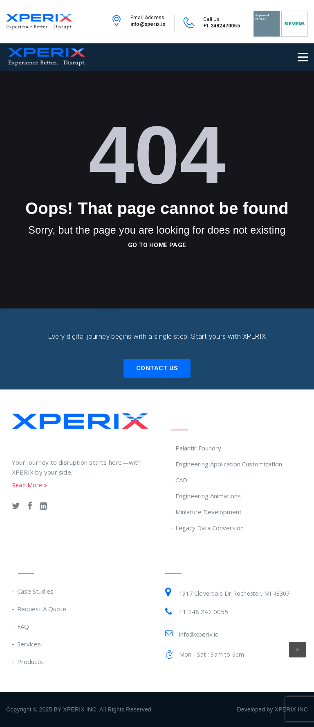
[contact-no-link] (189, 25)
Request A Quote (42, 609)
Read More (29, 485)
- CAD (179, 480)
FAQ (23, 626)
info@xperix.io (148, 24)
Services (29, 644)
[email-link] (116, 23)
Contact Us (157, 368)
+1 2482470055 (221, 26)
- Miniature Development (206, 512)
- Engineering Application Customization (226, 464)
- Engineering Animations (206, 496)
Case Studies (36, 591)
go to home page (157, 245)
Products (30, 661)
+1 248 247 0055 (203, 612)
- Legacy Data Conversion (207, 528)
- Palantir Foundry (196, 448)
